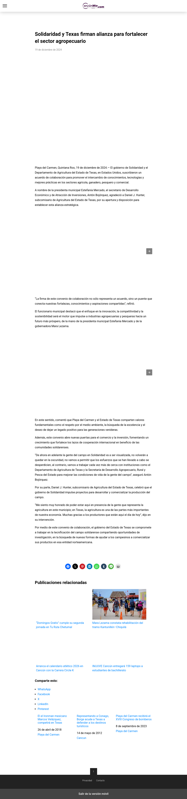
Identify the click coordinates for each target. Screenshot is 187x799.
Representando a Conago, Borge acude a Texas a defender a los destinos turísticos (93, 721)
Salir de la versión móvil (93, 793)
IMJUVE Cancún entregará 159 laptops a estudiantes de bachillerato (119, 652)
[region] (93, 20)
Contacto (100, 780)
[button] (149, 251)
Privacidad (87, 780)
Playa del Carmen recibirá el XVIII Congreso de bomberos (134, 717)
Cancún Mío (93, 6)
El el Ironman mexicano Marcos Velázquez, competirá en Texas (52, 719)
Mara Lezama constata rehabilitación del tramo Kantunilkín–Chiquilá (119, 609)
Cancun (81, 738)
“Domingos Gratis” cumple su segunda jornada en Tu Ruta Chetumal (63, 609)
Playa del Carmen (49, 734)
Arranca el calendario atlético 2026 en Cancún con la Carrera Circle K (63, 652)
